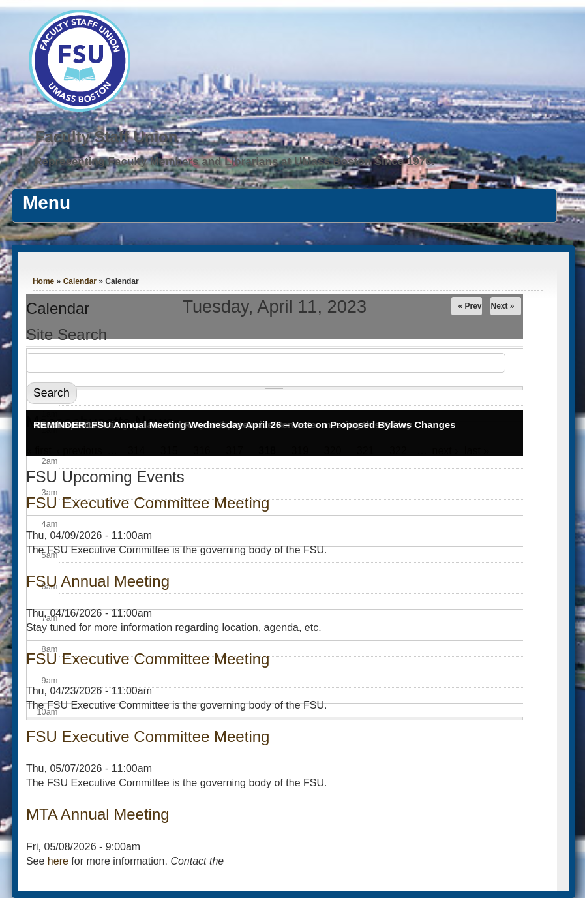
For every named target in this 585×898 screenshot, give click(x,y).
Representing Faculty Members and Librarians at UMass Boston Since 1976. (234, 161)
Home (43, 281)
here (58, 861)
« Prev (469, 306)
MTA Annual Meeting (98, 814)
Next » (502, 306)
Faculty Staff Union (106, 137)
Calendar (80, 281)
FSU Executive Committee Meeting (147, 503)
